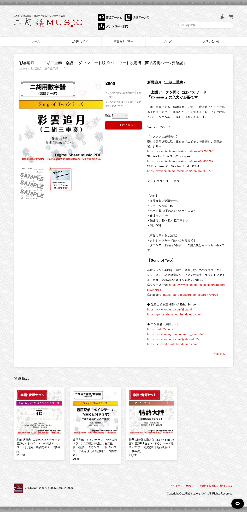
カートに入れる (123, 125)
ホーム (36, 41)
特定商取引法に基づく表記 (216, 485)
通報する (219, 353)
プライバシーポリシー (183, 485)
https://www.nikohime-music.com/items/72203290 (180, 151)
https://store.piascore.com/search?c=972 (190, 294)
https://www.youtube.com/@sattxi (169, 309)
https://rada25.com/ (160, 329)
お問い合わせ (211, 41)
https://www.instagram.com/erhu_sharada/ (175, 334)
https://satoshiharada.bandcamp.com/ (172, 344)
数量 (108, 115)
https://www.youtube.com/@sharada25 (173, 339)
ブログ (167, 41)
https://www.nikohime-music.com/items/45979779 (180, 171)
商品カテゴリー (123, 41)
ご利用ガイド (79, 41)
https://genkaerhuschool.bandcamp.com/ (174, 314)
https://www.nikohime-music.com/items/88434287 (180, 161)
